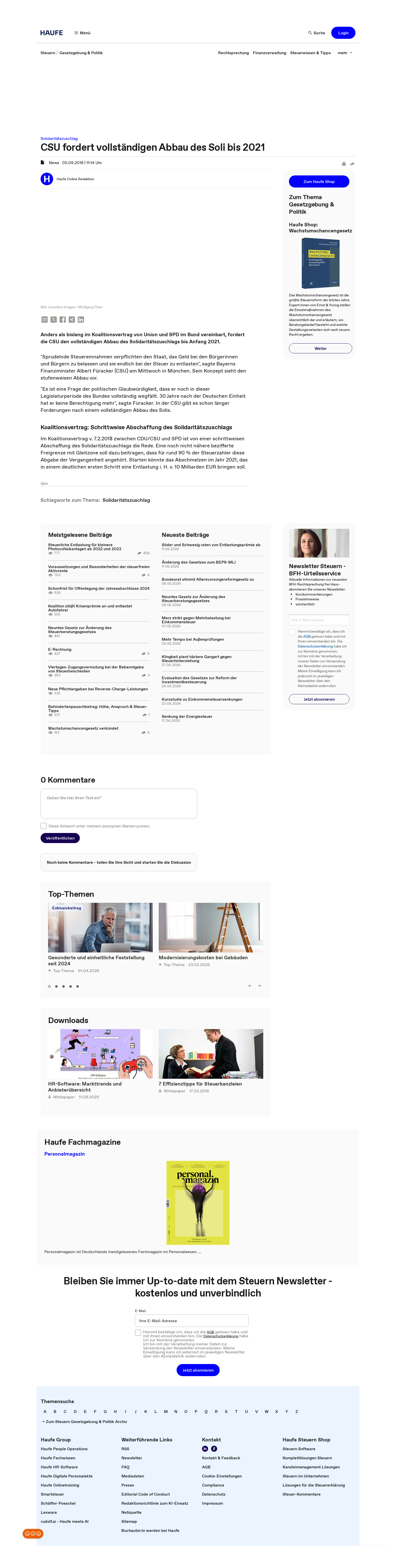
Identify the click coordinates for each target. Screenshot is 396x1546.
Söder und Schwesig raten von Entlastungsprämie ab (211, 545)
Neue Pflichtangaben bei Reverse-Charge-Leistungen (98, 689)
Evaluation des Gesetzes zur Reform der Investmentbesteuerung (199, 680)
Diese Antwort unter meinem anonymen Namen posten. (99, 826)
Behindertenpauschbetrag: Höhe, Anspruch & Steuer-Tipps (98, 709)
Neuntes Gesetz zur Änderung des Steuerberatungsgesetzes (80, 630)
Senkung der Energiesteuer (187, 717)
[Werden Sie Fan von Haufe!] (214, 1449)
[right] (259, 986)
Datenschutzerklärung (315, 646)
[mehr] (345, 52)
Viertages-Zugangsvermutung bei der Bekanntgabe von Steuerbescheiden (96, 669)
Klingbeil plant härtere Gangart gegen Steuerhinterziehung (197, 659)
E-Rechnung (59, 650)
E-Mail (140, 1311)
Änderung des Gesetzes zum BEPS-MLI (199, 563)
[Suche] (317, 32)
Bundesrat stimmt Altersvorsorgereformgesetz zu (208, 580)
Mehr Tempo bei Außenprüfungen (193, 640)
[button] (343, 33)
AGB (307, 636)
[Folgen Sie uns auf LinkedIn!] (205, 1449)
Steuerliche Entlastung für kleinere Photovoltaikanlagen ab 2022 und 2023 (84, 547)
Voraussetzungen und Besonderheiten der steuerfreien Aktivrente (99, 569)
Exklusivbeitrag (66, 908)
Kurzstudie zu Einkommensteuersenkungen (202, 700)
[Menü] (82, 32)
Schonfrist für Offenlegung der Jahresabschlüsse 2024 (99, 589)
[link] (48, 52)
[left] (250, 986)
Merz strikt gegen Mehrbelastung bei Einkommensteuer (196, 620)
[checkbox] (44, 826)
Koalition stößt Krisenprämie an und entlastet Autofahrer (90, 608)
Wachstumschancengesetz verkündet (83, 729)
